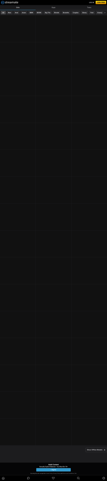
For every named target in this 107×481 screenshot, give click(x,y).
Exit (75, 473)
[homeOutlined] (3, 478)
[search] (78, 478)
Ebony (84, 12)
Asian (24, 12)
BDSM (39, 12)
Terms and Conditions (68, 473)
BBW (31, 12)
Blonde (56, 12)
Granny (99, 12)
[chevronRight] (105, 13)
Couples (76, 12)
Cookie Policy (49, 473)
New (9, 12)
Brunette (66, 12)
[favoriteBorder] (53, 478)
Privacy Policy (56, 473)
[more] (104, 478)
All (3, 12)
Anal (16, 12)
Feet (92, 12)
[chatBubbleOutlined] (28, 478)
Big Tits (47, 12)
